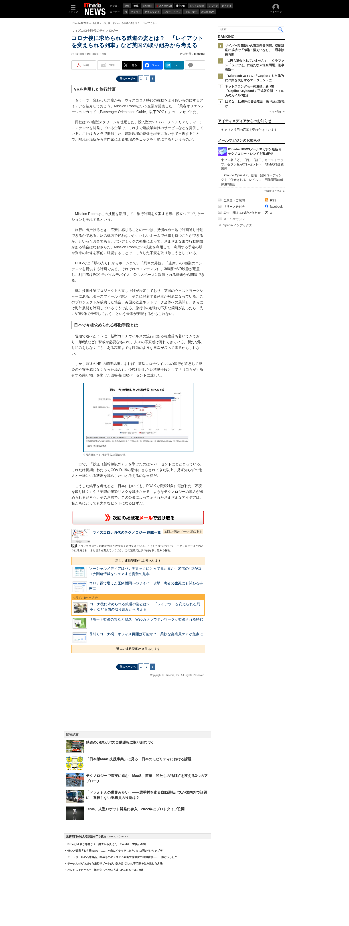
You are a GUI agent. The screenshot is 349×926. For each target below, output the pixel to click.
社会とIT (94, 23)
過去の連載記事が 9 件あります (138, 649)
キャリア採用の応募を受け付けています (249, 129)
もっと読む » (277, 111)
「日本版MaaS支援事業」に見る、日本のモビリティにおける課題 (138, 759)
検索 (281, 29)
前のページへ (128, 78)
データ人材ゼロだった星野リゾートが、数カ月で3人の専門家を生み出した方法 (114, 863)
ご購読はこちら (273, 191)
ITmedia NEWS (80, 23)
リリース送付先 (234, 206)
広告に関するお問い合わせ (242, 213)
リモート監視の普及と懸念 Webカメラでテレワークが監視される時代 (146, 619)
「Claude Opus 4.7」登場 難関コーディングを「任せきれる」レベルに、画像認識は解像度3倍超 (252, 179)
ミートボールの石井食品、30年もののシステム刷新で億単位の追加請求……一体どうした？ (122, 857)
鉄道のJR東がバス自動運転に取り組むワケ (120, 742)
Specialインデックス (237, 225)
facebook (276, 206)
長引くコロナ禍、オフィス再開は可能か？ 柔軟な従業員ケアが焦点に (146, 634)
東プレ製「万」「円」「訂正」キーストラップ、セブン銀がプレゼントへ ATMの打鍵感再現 (252, 164)
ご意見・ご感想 (234, 200)
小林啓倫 (186, 53)
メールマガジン (234, 219)
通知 (112, 65)
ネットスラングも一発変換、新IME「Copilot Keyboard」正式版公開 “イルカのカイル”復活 (254, 91)
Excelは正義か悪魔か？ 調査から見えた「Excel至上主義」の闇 (106, 844)
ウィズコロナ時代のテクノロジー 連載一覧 (126, 532)
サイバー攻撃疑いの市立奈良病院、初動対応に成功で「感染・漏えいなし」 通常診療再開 (254, 50)
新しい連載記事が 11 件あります (138, 560)
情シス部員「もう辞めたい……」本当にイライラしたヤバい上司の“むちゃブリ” (115, 850)
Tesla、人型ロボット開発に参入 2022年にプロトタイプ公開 (135, 809)
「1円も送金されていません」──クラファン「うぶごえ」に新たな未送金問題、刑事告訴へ (254, 65)
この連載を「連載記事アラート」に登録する (138, 517)
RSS (273, 200)
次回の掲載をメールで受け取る (183, 531)
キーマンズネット (117, 836)
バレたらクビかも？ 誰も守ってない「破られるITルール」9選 (105, 870)
